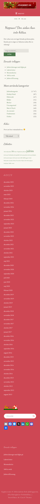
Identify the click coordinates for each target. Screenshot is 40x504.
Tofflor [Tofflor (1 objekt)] (9, 163)
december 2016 (9, 336)
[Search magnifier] (33, 416)
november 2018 (9, 315)
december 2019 (9, 294)
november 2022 (9, 236)
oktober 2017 (8, 328)
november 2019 (9, 298)
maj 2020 (7, 286)
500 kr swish (11, 75)
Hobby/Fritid (11, 94)
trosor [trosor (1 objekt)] (13, 163)
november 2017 (9, 323)
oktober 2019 (8, 303)
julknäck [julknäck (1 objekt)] (24, 151)
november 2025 (9, 186)
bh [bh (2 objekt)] (13, 151)
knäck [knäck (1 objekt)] (30, 158)
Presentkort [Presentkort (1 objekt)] (18, 160)
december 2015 (9, 357)
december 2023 (9, 215)
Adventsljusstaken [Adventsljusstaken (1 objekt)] (7, 151)
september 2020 (9, 274)
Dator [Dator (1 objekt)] (15, 151)
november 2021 (9, 249)
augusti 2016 (8, 353)
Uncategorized (11, 105)
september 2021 (9, 257)
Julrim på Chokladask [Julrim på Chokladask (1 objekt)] (8, 155)
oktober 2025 (8, 190)
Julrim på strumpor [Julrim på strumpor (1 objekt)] (8, 158)
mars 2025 (7, 194)
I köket (9, 116)
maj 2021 (7, 261)
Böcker (9, 102)
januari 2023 (8, 228)
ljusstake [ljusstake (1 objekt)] (11, 160)
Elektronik (10, 97)
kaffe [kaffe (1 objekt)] (21, 158)
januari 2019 (8, 307)
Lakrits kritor (11, 70)
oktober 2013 (8, 386)
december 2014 (9, 365)
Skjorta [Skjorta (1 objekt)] (22, 160)
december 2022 (9, 232)
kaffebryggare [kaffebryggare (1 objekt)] (25, 158)
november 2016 (9, 340)
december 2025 (9, 182)
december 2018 (9, 311)
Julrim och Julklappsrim (28, 492)
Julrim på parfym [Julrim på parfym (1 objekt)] (23, 155)
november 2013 (9, 382)
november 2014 (9, 369)
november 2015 (9, 361)
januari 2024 (8, 211)
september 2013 (9, 390)
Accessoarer (10, 111)
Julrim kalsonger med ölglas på (16, 67)
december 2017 (9, 319)
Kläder (9, 100)
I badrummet (11, 113)
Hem (16, 19)
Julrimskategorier (12, 91)
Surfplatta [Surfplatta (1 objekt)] (6, 163)
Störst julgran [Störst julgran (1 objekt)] (30, 160)
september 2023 (9, 224)
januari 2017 (8, 332)
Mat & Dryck (11, 108)
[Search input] (19, 416)
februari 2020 (8, 290)
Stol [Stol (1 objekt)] (25, 160)
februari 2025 (8, 199)
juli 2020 (7, 278)
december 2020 (9, 265)
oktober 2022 (8, 240)
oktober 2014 (8, 373)
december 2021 (9, 244)
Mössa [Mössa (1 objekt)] (14, 160)
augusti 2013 (8, 394)
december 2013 (9, 378)
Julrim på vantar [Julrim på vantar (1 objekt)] (16, 158)
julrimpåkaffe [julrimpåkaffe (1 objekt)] (16, 155)
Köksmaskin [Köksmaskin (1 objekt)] (6, 160)
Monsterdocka (11, 73)
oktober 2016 (8, 344)
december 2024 (9, 203)
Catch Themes (26, 497)
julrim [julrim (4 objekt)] (30, 151)
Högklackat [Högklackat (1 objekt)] (19, 151)
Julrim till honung (12, 78)
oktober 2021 (8, 253)
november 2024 (9, 207)
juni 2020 (7, 282)
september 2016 (9, 348)
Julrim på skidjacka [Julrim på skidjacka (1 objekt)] (32, 155)
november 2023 (9, 219)
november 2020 (9, 269)
